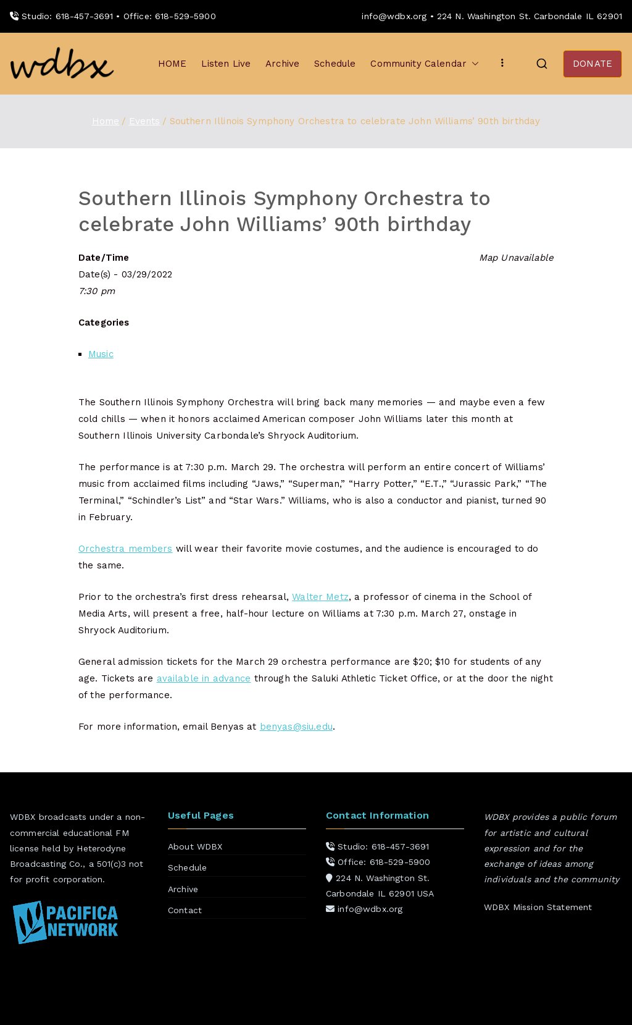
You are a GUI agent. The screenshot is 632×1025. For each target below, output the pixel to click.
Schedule (335, 63)
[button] (473, 64)
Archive (282, 63)
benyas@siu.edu (296, 726)
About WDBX (195, 846)
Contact (185, 910)
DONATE (592, 63)
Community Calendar (424, 64)
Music (101, 354)
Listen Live (226, 63)
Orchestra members (125, 548)
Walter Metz (320, 596)
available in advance (204, 678)
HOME (172, 63)
